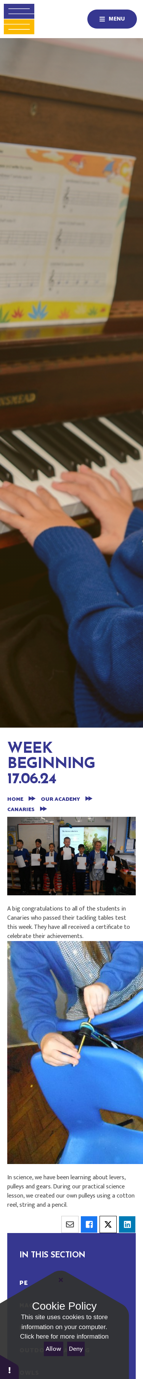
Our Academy (60, 799)
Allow (53, 1349)
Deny (76, 1349)
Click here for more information (64, 1336)
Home (15, 799)
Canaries (21, 809)
